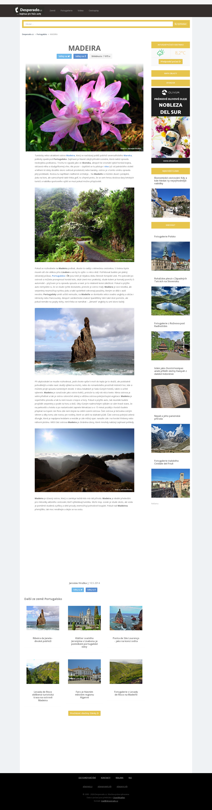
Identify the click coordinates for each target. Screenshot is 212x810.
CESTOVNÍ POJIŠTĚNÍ (87, 777)
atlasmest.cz (87, 786)
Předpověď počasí (171, 61)
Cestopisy (94, 10)
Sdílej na (77, 590)
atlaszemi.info (122, 786)
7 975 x (100, 56)
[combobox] (98, 23)
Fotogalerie (66, 10)
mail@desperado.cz (109, 801)
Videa (80, 10)
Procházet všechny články (84, 713)
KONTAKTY (105, 777)
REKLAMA (119, 777)
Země (52, 10)
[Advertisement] (84, 746)
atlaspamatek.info (104, 786)
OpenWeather (119, 797)
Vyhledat (181, 23)
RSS (130, 777)
